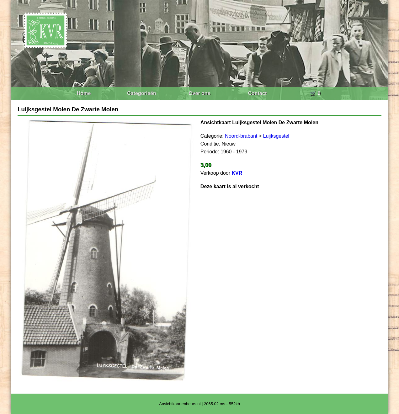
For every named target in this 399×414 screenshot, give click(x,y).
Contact (257, 93)
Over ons (199, 93)
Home (84, 93)
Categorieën (141, 93)
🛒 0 (315, 93)
